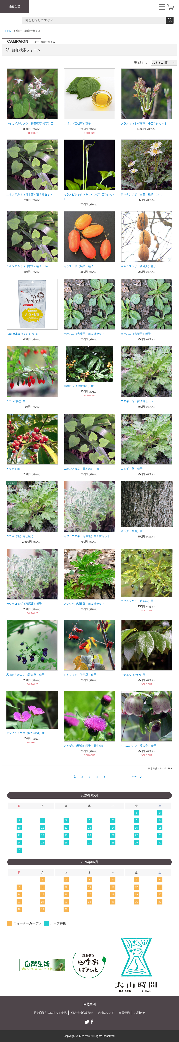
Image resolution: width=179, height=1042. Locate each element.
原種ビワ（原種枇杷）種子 (80, 385)
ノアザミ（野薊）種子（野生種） (84, 745)
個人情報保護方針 (82, 1012)
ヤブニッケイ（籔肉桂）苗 (137, 600)
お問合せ (139, 1012)
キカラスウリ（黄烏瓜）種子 (138, 266)
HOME (9, 30)
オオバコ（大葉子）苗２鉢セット (84, 333)
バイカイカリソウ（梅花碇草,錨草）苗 (29, 123)
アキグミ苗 (13, 468)
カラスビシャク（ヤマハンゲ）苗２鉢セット (89, 196)
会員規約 (124, 1012)
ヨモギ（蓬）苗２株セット (137, 401)
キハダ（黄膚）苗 (132, 531)
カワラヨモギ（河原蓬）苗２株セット (87, 536)
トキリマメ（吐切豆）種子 (80, 674)
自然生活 (14, 6)
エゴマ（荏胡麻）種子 (77, 123)
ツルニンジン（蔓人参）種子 (138, 745)
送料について (106, 1012)
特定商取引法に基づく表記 (50, 1012)
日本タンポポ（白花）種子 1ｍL (141, 194)
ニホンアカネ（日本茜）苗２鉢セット (29, 194)
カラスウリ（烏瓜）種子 (79, 266)
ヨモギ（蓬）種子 (132, 468)
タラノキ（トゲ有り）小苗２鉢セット (144, 123)
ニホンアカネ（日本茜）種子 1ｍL (28, 266)
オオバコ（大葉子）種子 (136, 333)
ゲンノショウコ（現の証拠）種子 (26, 733)
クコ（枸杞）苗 (15, 401)
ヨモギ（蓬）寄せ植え (20, 536)
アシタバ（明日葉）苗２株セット (84, 603)
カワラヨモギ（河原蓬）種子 (24, 603)
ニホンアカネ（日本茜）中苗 (81, 468)
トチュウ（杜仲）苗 (133, 674)
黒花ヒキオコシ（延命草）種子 (25, 674)
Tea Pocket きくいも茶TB (22, 333)
